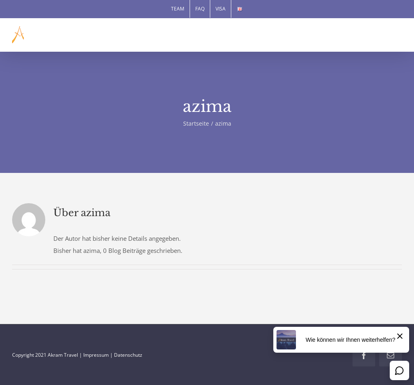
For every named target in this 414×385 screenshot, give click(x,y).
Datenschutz (128, 354)
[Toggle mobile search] (381, 36)
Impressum (96, 354)
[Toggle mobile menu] (397, 36)
